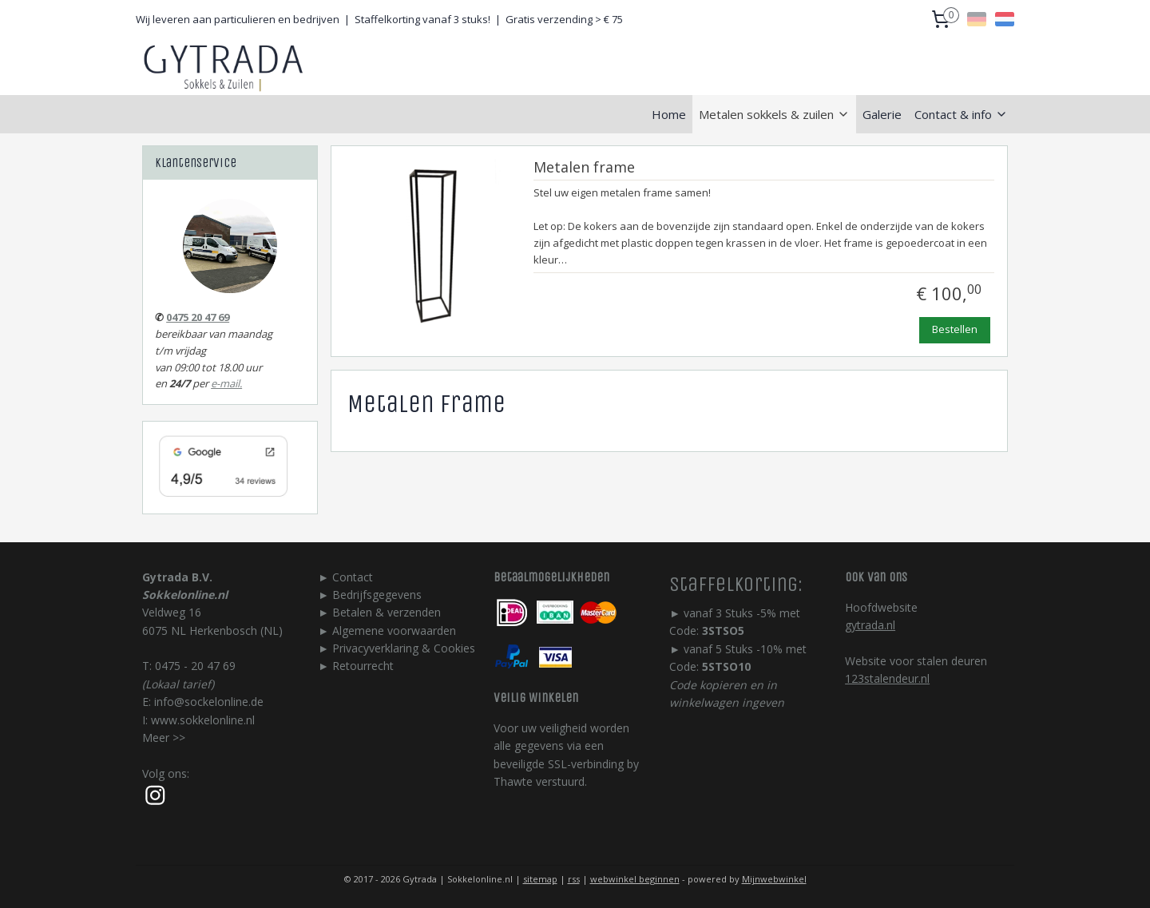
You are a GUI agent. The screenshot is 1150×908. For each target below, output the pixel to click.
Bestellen (955, 329)
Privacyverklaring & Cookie (401, 648)
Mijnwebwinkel (774, 879)
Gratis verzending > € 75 (564, 19)
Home (669, 114)
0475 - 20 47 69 (195, 665)
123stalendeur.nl (887, 678)
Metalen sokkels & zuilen (774, 114)
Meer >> (163, 737)
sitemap (540, 879)
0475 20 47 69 (197, 317)
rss (574, 879)
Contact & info (961, 114)
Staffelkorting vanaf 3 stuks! (422, 19)
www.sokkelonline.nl (203, 720)
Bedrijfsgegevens (377, 594)
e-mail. (226, 383)
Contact (352, 577)
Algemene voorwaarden (394, 630)
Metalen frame (583, 167)
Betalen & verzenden (386, 612)
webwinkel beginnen (635, 879)
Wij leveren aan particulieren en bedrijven (237, 19)
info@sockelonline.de (209, 701)
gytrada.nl (870, 624)
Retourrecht (363, 665)
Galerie (882, 114)
